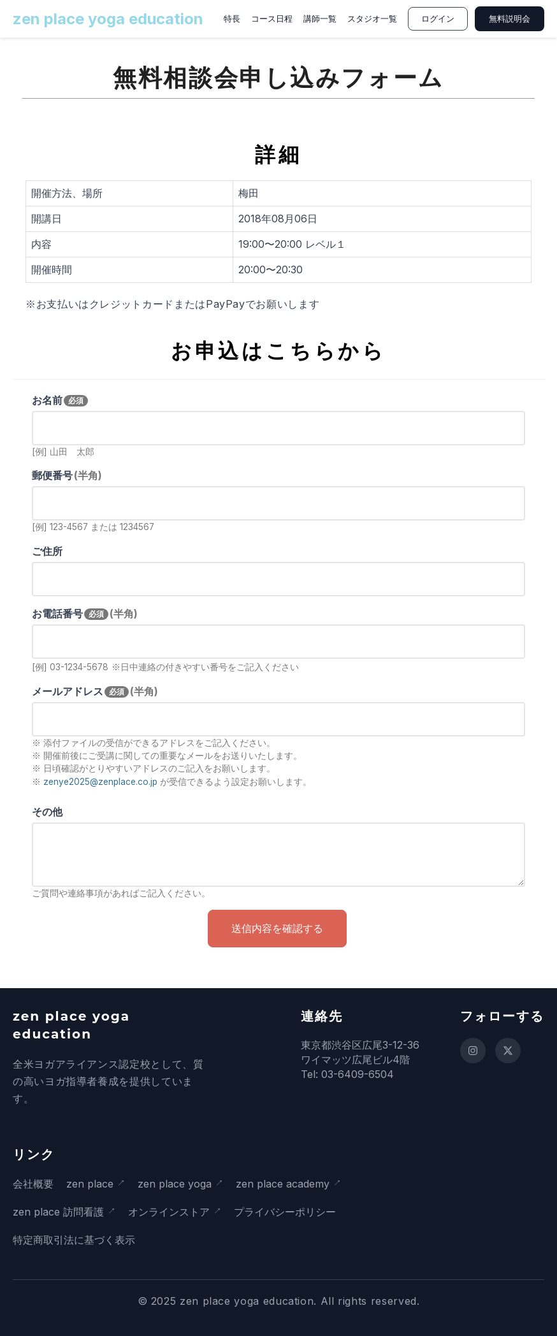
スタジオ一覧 (372, 19)
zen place (89, 1183)
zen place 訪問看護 (58, 1211)
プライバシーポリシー (285, 1211)
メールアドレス (95, 691)
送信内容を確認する (277, 929)
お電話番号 (85, 614)
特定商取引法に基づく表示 (74, 1239)
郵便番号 (67, 475)
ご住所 (47, 551)
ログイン (437, 19)
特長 (232, 19)
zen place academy (282, 1183)
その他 (47, 811)
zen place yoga (175, 1183)
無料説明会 (509, 19)
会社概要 (33, 1183)
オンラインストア (169, 1211)
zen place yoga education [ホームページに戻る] (108, 19)
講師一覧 (319, 19)
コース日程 (272, 19)
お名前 (60, 400)
